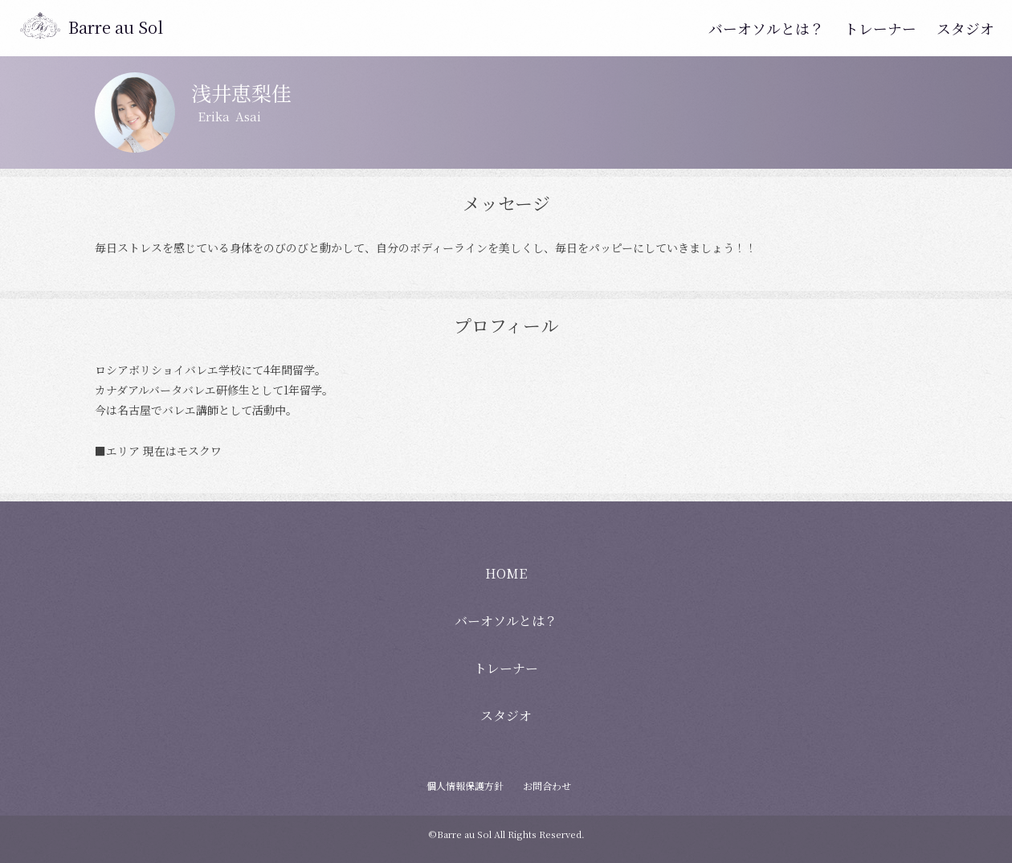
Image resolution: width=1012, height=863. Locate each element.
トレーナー (891, 27)
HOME (506, 573)
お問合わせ (547, 785)
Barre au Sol (115, 27)
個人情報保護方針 (465, 785)
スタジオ (968, 27)
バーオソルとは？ (787, 27)
